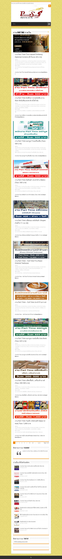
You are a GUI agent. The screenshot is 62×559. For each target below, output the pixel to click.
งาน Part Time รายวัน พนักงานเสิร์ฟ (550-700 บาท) (32, 466)
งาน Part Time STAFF (34, 427)
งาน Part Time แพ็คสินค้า (23, 228)
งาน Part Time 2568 (31, 61)
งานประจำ (37, 307)
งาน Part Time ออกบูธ (35, 149)
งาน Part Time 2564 (25, 147)
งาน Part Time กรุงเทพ (40, 61)
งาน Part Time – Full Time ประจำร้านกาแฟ (30, 302)
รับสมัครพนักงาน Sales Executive (28, 521)
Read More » (21, 117)
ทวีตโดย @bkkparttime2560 (20, 541)
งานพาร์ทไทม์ (21, 107)
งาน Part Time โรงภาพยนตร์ (31, 64)
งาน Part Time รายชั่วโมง (29, 62)
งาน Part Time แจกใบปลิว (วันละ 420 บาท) (30, 500)
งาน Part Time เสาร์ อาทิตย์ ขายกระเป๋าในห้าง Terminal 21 (34, 528)
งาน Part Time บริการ (19, 62)
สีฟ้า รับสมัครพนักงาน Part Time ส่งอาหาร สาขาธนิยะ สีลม (34, 514)
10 (29, 443)
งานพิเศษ (40, 64)
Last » (39, 443)
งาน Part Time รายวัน (39, 62)
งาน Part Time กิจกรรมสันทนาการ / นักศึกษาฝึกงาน (32, 480)
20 (32, 443)
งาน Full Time (18, 61)
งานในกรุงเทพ (26, 270)
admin (16, 59)
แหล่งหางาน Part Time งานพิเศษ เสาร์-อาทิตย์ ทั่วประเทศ (34, 451)
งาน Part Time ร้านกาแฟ (20, 307)
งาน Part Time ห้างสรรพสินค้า (24, 149)
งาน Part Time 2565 (25, 104)
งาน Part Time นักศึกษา (25, 106)
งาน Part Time (24, 61)
